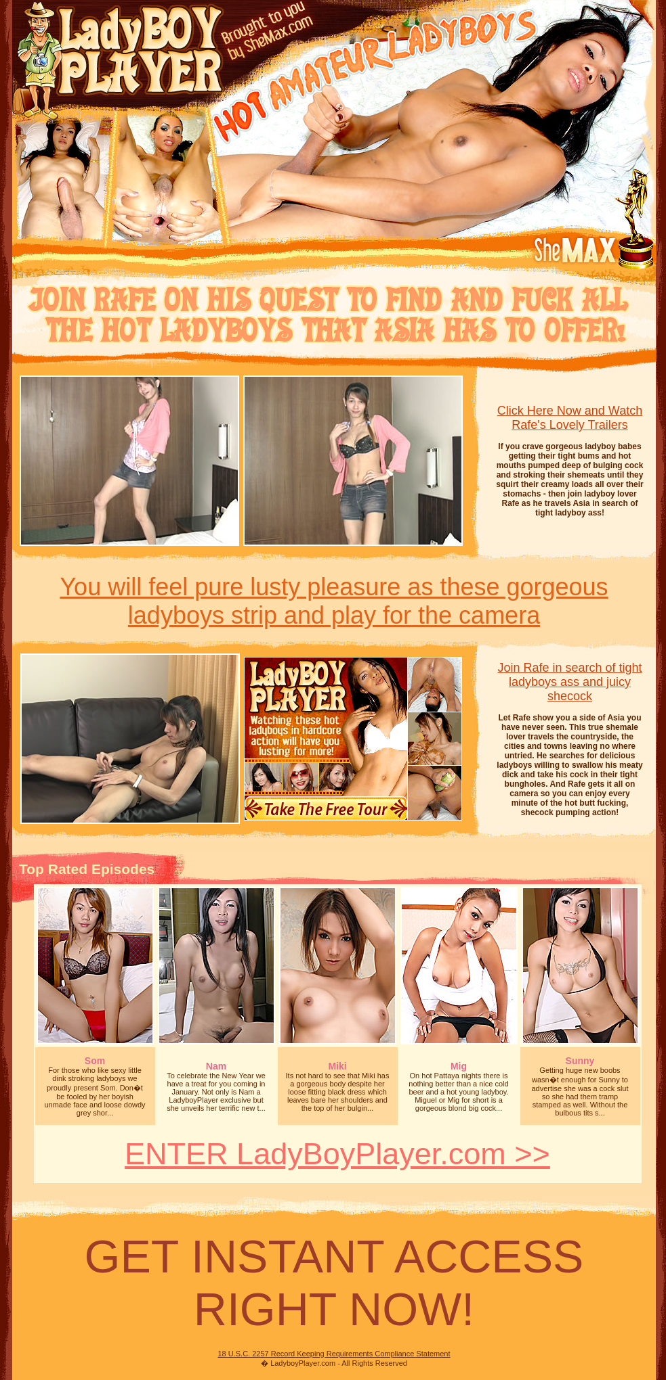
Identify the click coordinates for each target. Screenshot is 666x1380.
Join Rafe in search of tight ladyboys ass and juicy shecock (569, 682)
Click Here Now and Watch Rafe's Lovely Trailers (569, 418)
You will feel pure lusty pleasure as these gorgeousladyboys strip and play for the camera (334, 601)
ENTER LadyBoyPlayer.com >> (337, 1153)
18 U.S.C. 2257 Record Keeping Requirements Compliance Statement (333, 1354)
